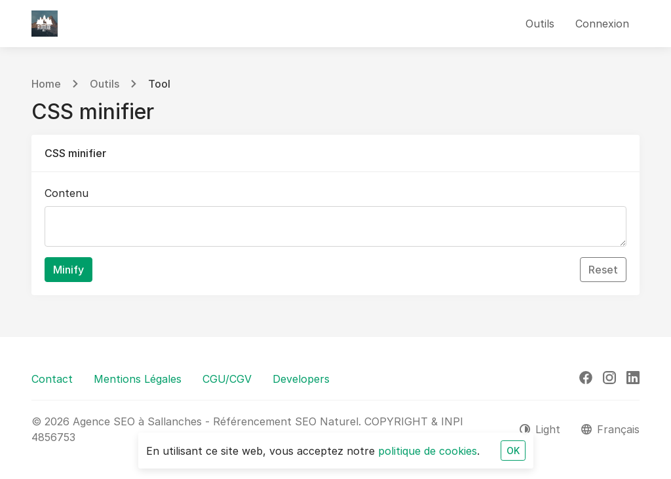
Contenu (66, 193)
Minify (68, 269)
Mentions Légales (138, 378)
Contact (52, 378)
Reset (603, 269)
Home (46, 83)
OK (513, 450)
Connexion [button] (602, 23)
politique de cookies (427, 450)
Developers (301, 378)
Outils (104, 83)
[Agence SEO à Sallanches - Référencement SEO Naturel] (44, 23)
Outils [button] (540, 23)
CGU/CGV (227, 378)
